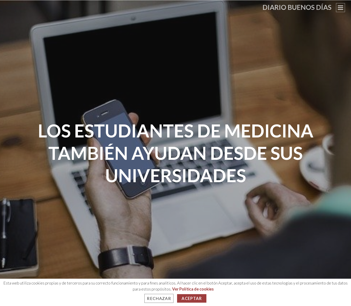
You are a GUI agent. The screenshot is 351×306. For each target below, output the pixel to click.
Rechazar (159, 298)
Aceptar (192, 298)
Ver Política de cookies (193, 289)
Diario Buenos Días (297, 7)
